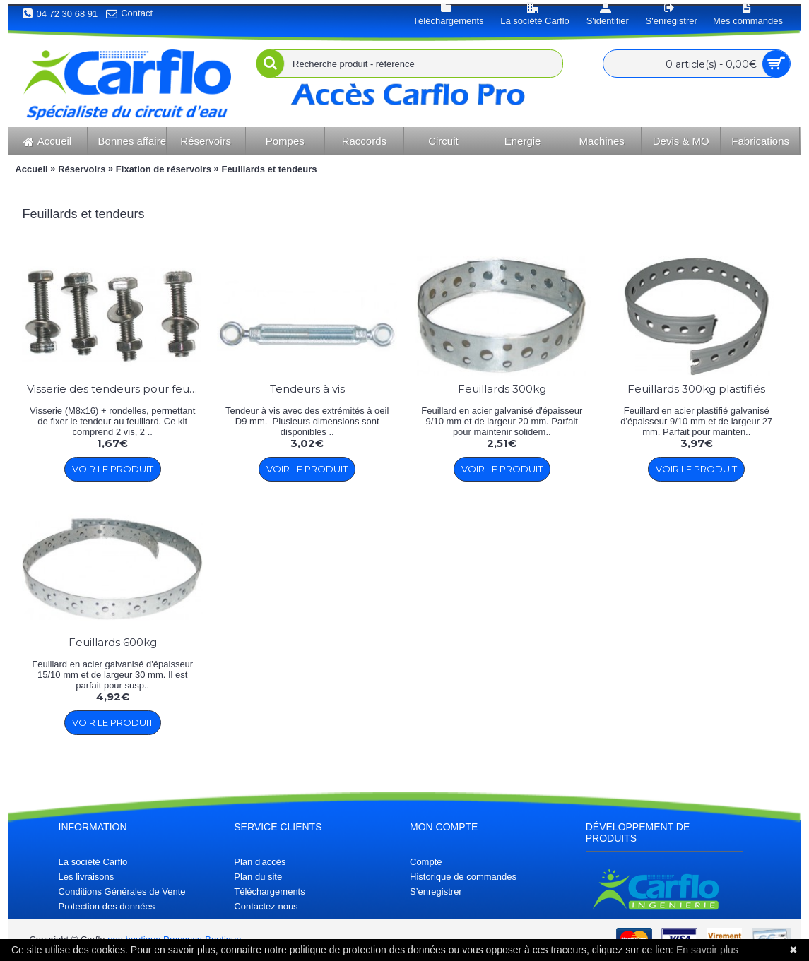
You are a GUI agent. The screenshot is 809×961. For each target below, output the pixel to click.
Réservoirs (81, 169)
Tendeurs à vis (307, 388)
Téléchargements (269, 891)
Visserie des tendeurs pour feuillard (115, 388)
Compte (426, 861)
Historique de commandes (463, 876)
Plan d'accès (259, 861)
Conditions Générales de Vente (122, 891)
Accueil (31, 169)
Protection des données (107, 906)
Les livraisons (86, 876)
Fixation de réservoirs (163, 169)
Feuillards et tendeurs (269, 169)
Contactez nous (265, 906)
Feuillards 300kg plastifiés (696, 388)
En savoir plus (707, 949)
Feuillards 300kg (502, 388)
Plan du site (258, 876)
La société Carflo (93, 861)
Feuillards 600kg (113, 642)
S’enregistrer (436, 891)
